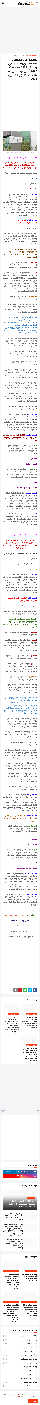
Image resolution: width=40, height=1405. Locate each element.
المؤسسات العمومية (19, 56)
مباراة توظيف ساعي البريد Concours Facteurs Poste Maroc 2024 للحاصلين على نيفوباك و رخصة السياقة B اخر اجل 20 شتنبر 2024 (29, 1054)
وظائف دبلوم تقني (20, 1370)
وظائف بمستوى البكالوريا (20, 1355)
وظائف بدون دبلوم (20, 1339)
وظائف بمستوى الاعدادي (20, 1351)
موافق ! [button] (33, 1401)
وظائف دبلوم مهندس (20, 1382)
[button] (37, 3)
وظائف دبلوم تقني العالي (20, 1374)
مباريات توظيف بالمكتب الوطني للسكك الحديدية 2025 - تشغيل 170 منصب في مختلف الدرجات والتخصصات (29, 1022)
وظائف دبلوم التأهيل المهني (20, 1359)
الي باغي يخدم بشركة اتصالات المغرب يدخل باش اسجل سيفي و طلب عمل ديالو (14, 1216)
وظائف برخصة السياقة (20, 1343)
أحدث (36, 1111)
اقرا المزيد (17, 1396)
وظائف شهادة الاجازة (20, 1386)
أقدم (3, 1111)
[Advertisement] (20, 29)
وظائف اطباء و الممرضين (20, 1336)
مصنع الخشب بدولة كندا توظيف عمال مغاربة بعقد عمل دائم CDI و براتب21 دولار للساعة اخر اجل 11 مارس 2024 (29, 1310)
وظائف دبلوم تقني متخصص (20, 1378)
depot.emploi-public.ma (14, 915)
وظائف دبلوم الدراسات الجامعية (20, 1362)
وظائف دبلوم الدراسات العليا (20, 1366)
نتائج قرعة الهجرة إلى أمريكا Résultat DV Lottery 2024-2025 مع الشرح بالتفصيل (29, 1277)
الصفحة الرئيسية (32, 56)
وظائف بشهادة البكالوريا (20, 1347)
